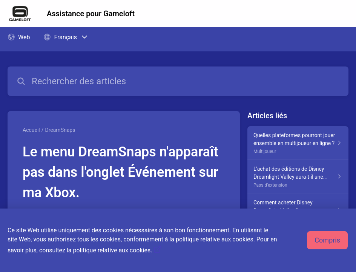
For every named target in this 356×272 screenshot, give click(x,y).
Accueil (31, 130)
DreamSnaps (60, 130)
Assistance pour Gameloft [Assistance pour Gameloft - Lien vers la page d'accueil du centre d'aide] (91, 13)
